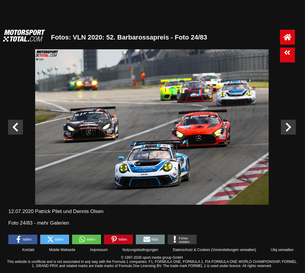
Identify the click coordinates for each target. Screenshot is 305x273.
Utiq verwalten (282, 250)
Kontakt (28, 250)
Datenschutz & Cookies (191, 250)
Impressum (99, 250)
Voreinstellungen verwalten (233, 250)
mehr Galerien (53, 223)
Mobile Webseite (62, 250)
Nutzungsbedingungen (140, 250)
